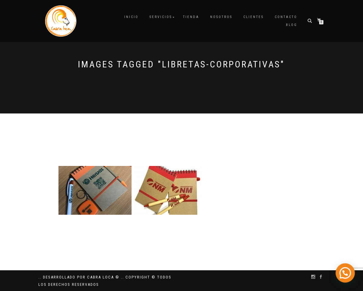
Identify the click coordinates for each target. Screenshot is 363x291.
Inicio (131, 17)
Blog (291, 25)
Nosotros (221, 17)
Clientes (253, 17)
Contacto (286, 17)
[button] (346, 275)
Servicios (161, 17)
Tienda (191, 17)
